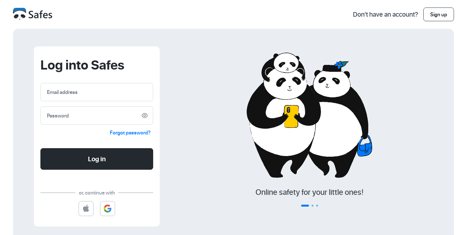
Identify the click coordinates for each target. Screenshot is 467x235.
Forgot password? (130, 132)
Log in (97, 158)
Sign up (438, 14)
